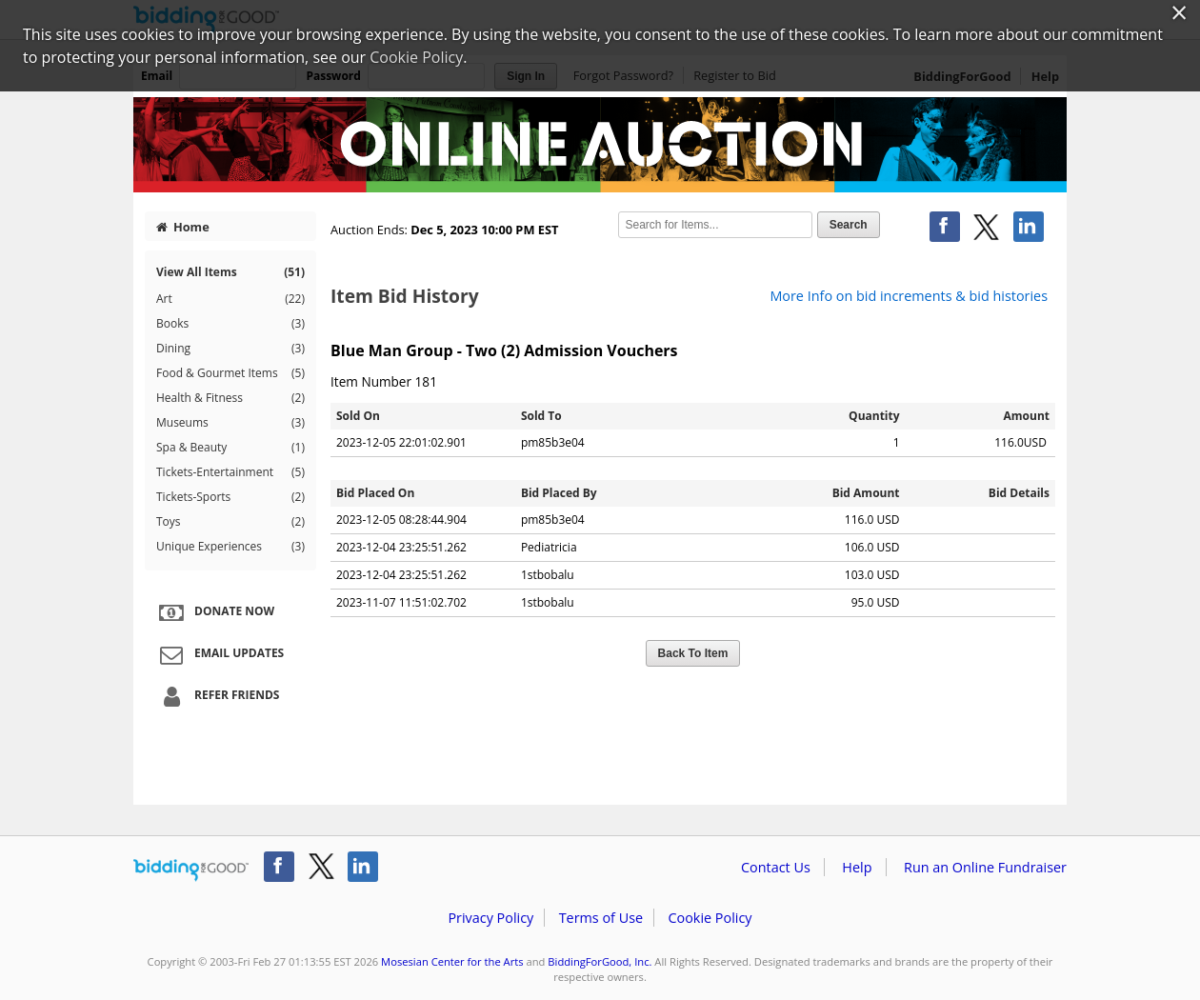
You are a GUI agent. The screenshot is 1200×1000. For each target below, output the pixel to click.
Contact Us (775, 867)
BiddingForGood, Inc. (599, 961)
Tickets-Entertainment (230, 472)
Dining (230, 348)
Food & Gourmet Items (230, 373)
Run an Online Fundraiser (985, 867)
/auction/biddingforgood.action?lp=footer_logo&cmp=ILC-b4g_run (191, 870)
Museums (230, 422)
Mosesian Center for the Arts (452, 961)
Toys (230, 521)
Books (230, 323)
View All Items (230, 272)
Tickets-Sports (230, 497)
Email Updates (219, 654)
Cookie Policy (709, 918)
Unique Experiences (230, 546)
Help (856, 867)
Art (230, 299)
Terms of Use (601, 918)
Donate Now (214, 612)
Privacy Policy (490, 918)
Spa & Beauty (230, 447)
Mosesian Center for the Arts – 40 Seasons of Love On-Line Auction (600, 144)
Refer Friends (216, 696)
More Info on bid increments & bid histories (909, 296)
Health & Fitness (230, 398)
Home (183, 226)
